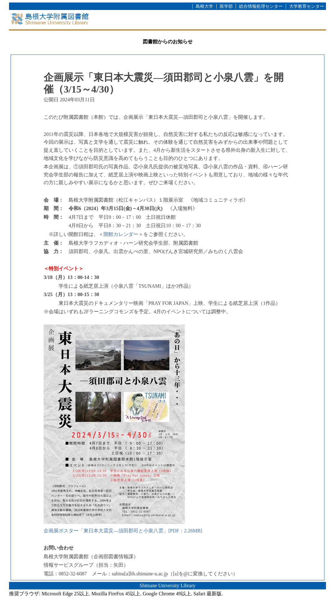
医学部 (226, 6)
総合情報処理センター (261, 6)
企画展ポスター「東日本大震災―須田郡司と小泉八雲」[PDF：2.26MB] (123, 530)
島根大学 (204, 6)
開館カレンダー (120, 234)
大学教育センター (306, 6)
